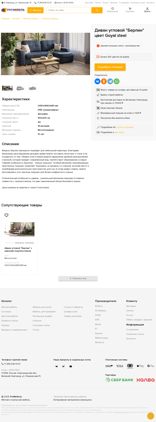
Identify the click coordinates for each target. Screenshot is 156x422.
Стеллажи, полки (41, 325)
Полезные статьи (137, 3)
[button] (8, 54)
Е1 (96, 328)
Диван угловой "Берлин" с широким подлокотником (18, 249)
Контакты (151, 3)
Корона (98, 333)
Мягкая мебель (9, 307)
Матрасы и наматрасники (14, 329)
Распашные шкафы (42, 316)
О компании (124, 3)
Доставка (89, 3)
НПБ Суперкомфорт (48, 109)
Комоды (5, 325)
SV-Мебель (100, 310)
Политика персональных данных (70, 396)
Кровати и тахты (9, 320)
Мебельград (101, 337)
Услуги (105, 3)
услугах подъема (124, 127)
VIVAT (98, 315)
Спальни (37, 320)
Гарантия (113, 3)
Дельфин (43, 113)
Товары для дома (72, 316)
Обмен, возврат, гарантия (139, 319)
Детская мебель (9, 316)
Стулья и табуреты (73, 307)
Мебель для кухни (42, 307)
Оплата (98, 3)
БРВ (97, 319)
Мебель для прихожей (44, 311)
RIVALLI (99, 306)
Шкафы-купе (70, 311)
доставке (119, 132)
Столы (36, 329)
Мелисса (99, 342)
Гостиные (6, 311)
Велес (98, 324)
